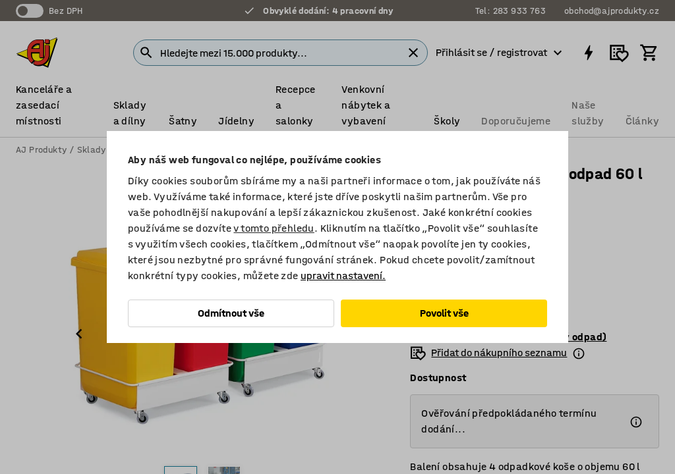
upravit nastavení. (343, 275)
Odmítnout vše (231, 313)
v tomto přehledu (273, 228)
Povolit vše (444, 313)
